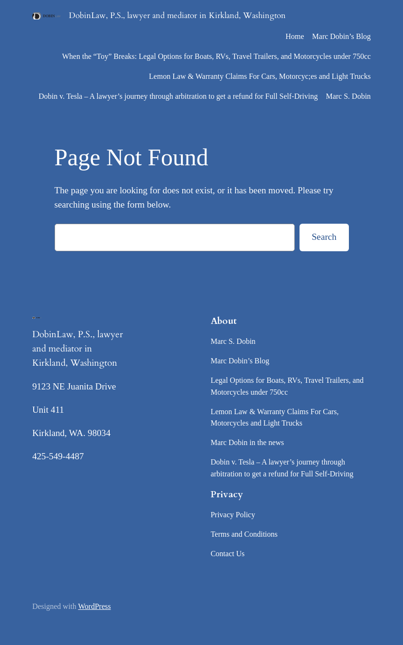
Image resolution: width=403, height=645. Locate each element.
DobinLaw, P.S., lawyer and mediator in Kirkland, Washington (177, 15)
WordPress (94, 606)
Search (324, 237)
